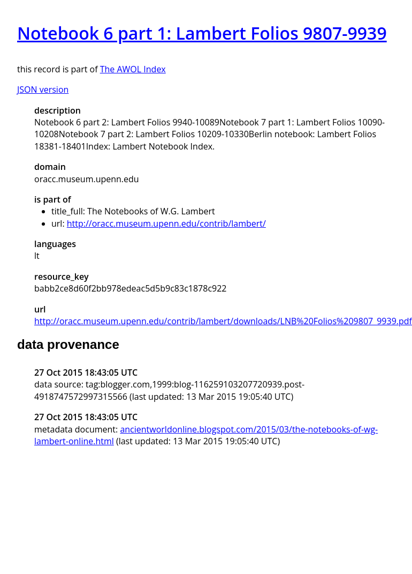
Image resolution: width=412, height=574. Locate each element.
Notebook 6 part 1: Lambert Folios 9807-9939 (202, 32)
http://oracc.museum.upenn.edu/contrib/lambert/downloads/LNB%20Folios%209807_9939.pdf (223, 321)
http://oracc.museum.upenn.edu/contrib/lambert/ (166, 223)
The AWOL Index (133, 69)
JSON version (42, 89)
